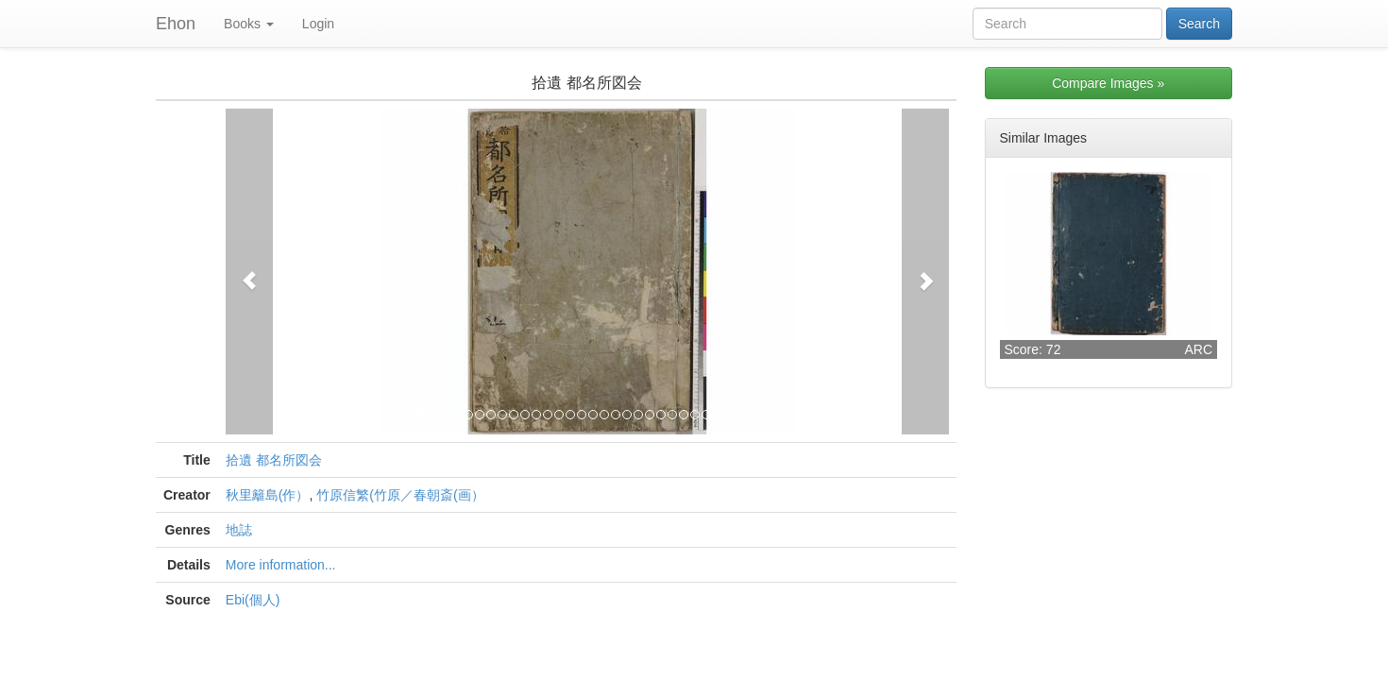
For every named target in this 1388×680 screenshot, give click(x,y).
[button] (249, 271)
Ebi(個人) (253, 599)
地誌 (239, 529)
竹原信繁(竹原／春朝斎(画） (399, 494)
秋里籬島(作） (268, 494)
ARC (1198, 349)
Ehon (175, 23)
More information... (281, 564)
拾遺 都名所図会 (274, 460)
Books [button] (249, 23)
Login (318, 23)
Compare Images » (1108, 83)
